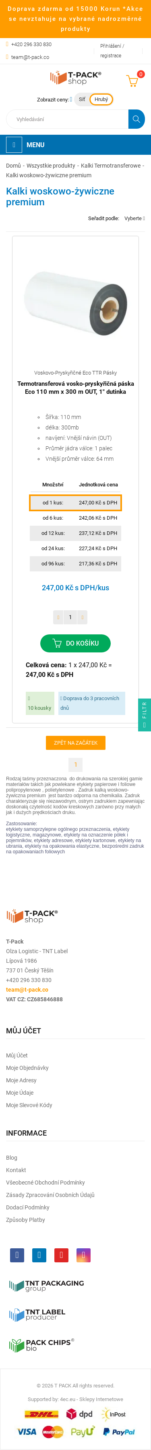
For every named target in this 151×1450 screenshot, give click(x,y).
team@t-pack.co (30, 57)
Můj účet (17, 1055)
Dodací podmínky (28, 1207)
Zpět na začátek (75, 743)
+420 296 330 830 (31, 44)
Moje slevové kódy (29, 1105)
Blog (11, 1157)
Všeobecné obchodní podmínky (45, 1182)
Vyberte (134, 218)
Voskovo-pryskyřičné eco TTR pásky (75, 373)
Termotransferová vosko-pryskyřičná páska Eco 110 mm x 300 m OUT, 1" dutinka (75, 387)
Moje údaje (19, 1093)
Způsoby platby (25, 1220)
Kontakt (16, 1170)
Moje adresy (21, 1080)
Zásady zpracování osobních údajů (50, 1195)
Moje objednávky (27, 1068)
